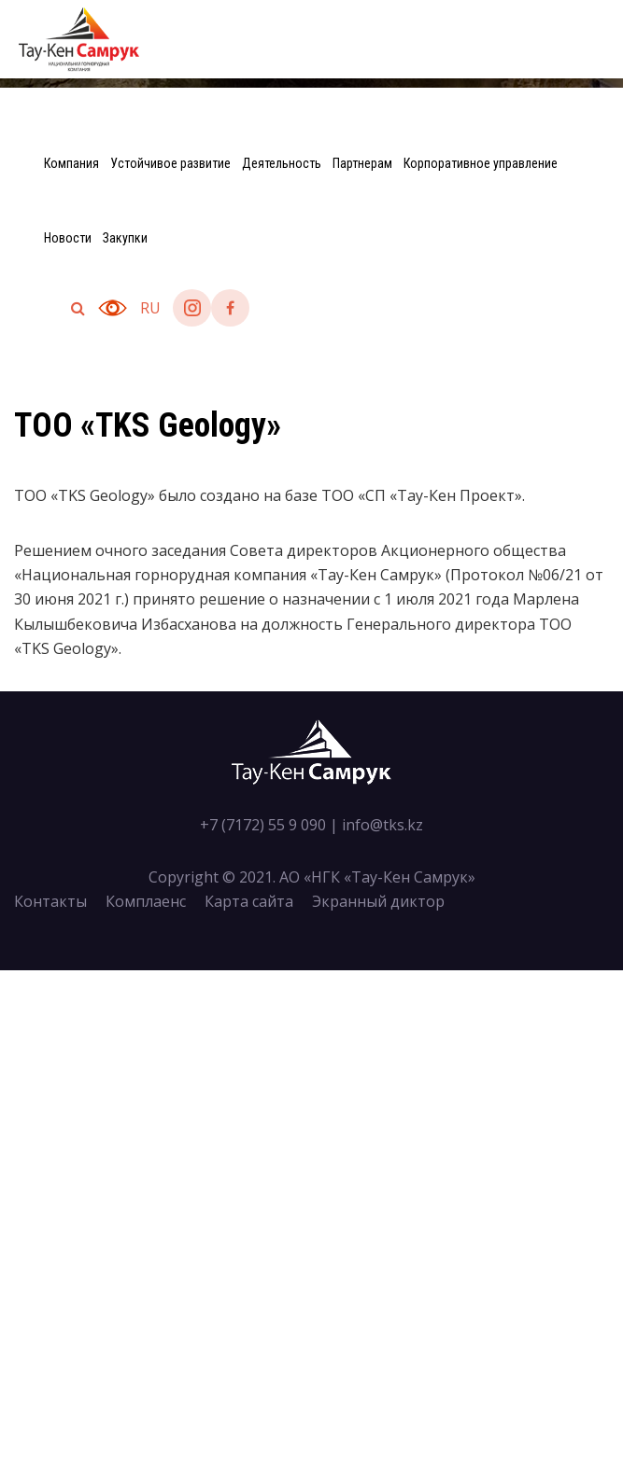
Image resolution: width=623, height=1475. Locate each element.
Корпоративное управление (481, 163)
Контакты (50, 901)
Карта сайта (249, 901)
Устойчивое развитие (170, 163)
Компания (71, 163)
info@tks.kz (382, 824)
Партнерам (362, 163)
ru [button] (150, 308)
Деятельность (281, 163)
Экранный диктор (378, 901)
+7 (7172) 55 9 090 (263, 824)
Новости (68, 237)
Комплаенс (146, 901)
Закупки (125, 237)
